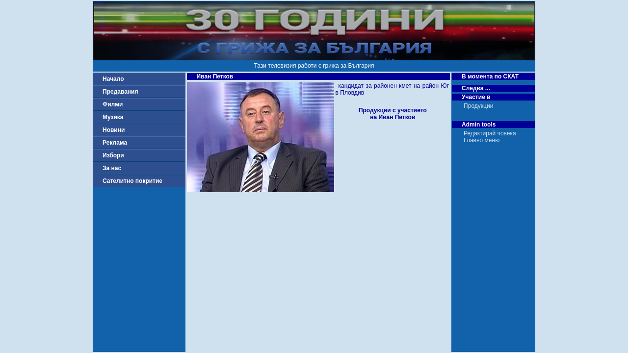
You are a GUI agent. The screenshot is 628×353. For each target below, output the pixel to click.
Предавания (120, 91)
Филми (113, 104)
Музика (113, 117)
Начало (113, 79)
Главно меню (481, 140)
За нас (112, 168)
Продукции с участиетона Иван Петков (393, 114)
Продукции (478, 105)
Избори (113, 155)
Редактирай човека (490, 133)
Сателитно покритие (132, 180)
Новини (114, 129)
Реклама (115, 142)
